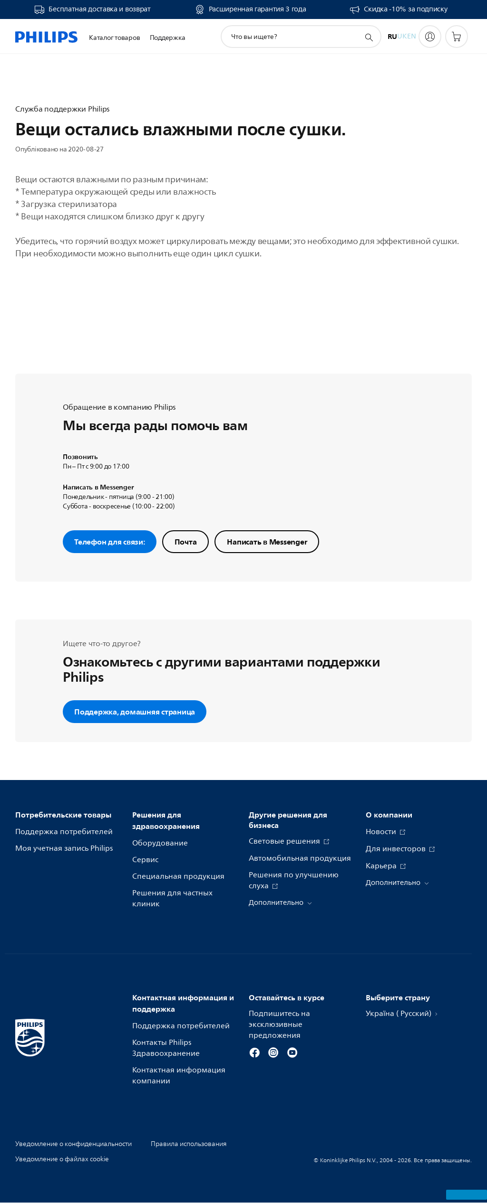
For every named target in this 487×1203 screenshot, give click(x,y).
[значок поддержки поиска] (368, 37)
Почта (186, 541)
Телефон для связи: (109, 541)
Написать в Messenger (267, 541)
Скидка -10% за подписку (405, 9)
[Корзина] (456, 36)
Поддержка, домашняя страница (134, 711)
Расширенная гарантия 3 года (257, 9)
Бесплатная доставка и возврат (99, 9)
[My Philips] (430, 36)
